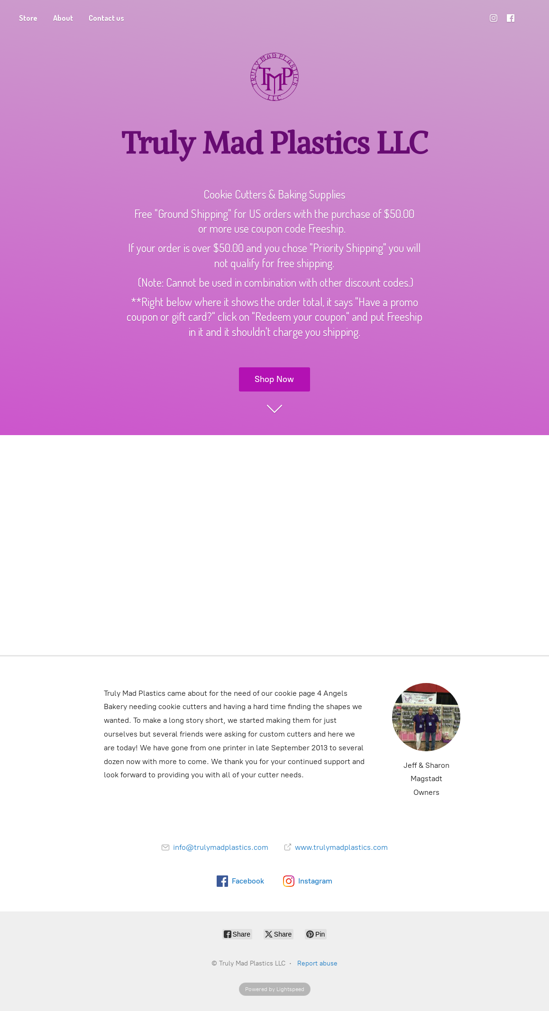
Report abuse (317, 963)
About (63, 18)
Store (28, 18)
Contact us (106, 18)
